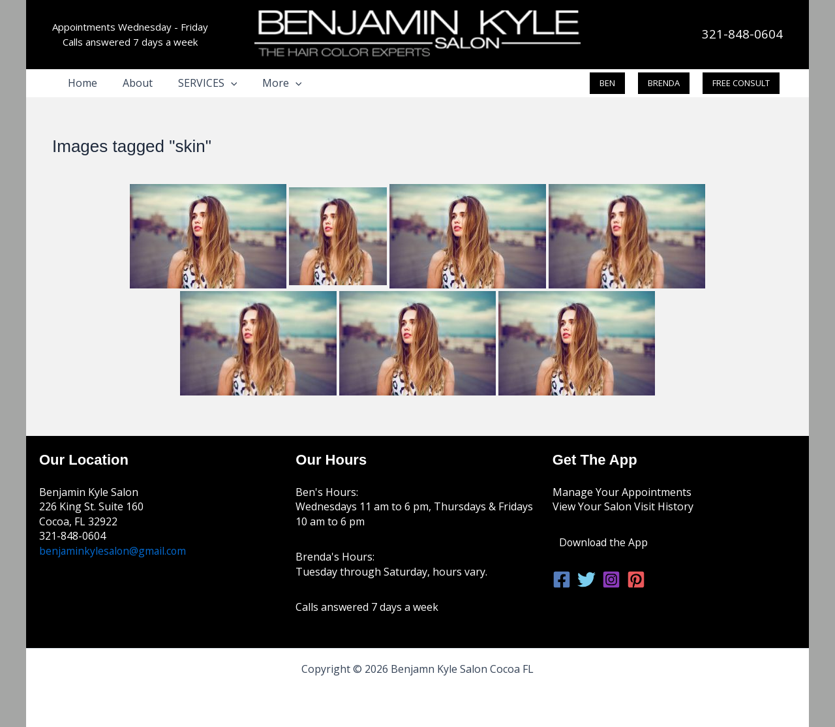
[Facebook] (562, 579)
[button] (219, 83)
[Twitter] (586, 579)
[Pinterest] (636, 579)
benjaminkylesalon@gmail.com (114, 551)
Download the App (604, 542)
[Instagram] (611, 579)
